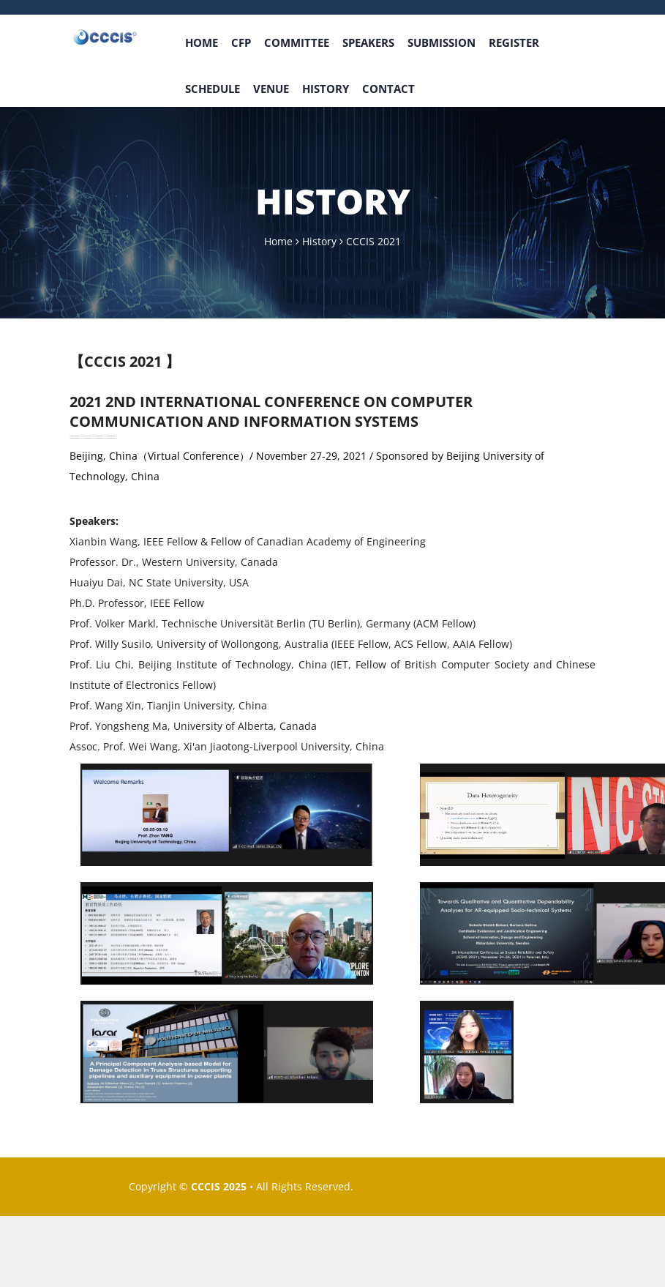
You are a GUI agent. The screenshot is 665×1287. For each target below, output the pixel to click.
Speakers (368, 42)
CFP (241, 42)
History (325, 88)
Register (514, 42)
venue (271, 88)
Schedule (212, 88)
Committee (296, 42)
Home (201, 42)
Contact (388, 88)
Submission (441, 42)
